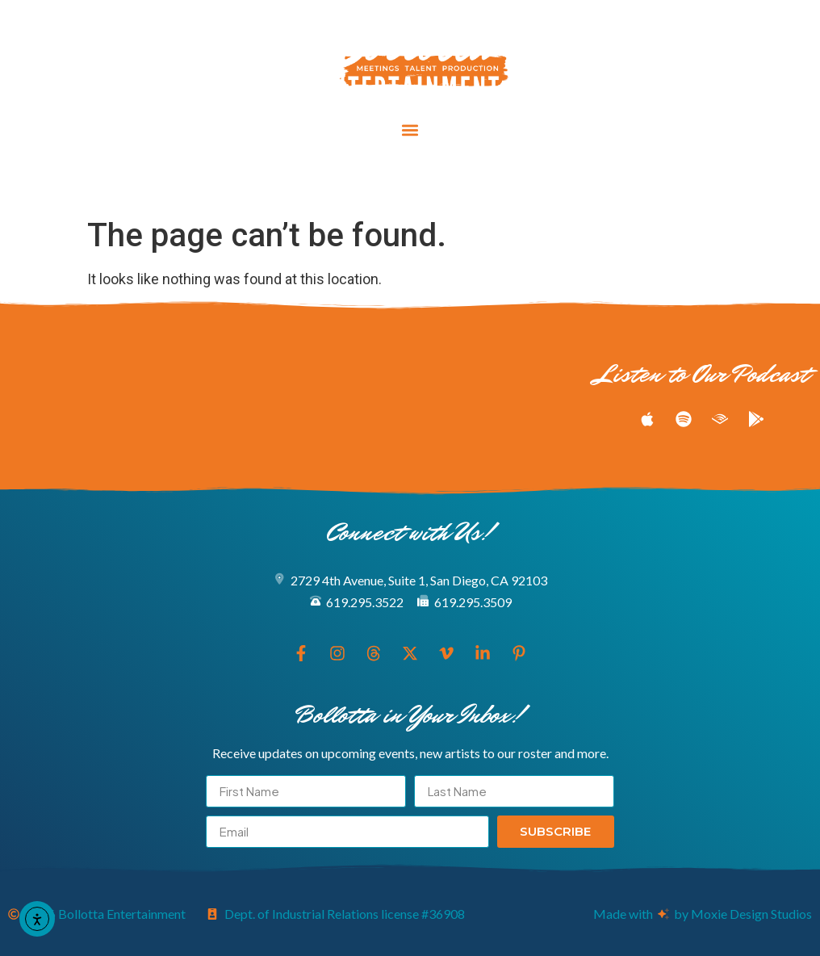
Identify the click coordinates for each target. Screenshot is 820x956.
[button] (410, 130)
